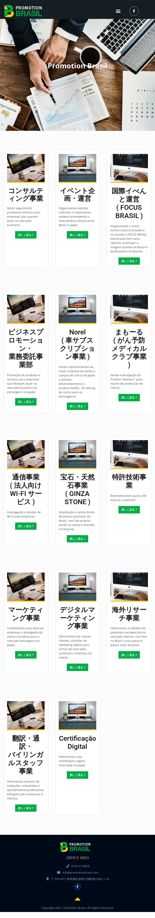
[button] (118, 11)
